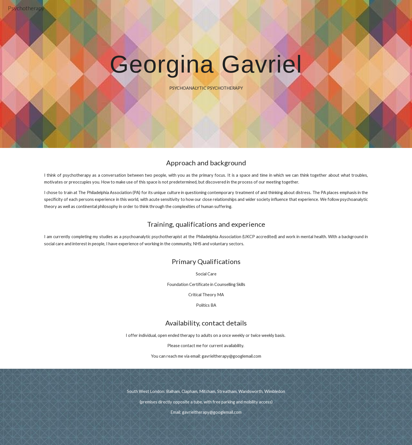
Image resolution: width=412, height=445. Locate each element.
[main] (206, 74)
